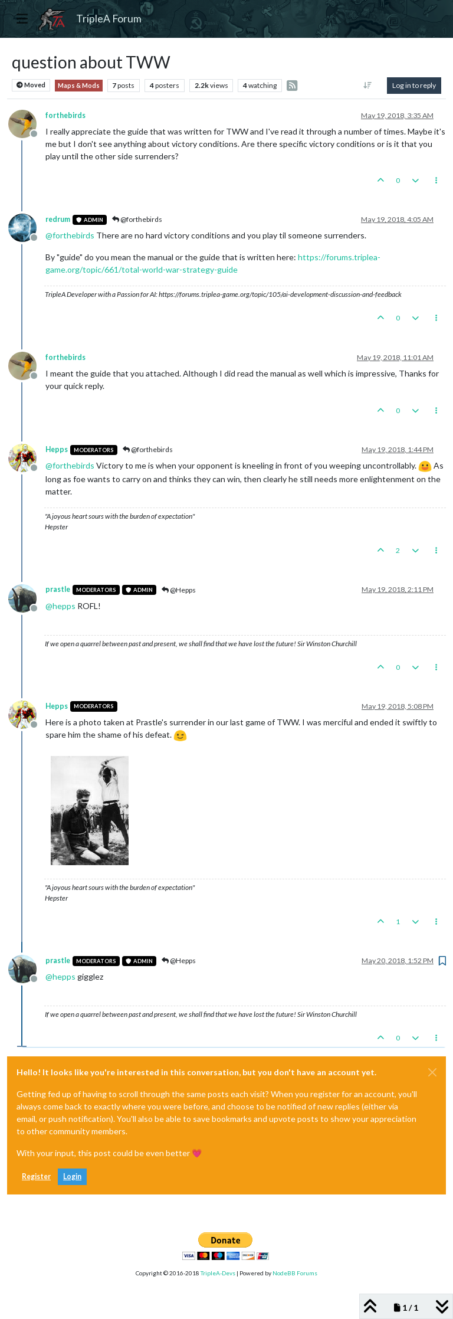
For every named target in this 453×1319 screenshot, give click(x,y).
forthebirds (65, 115)
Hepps (56, 449)
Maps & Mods (79, 85)
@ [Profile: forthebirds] (69, 235)
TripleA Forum (109, 18)
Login (72, 1176)
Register (36, 1176)
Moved (31, 85)
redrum (57, 219)
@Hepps (179, 589)
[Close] (432, 1072)
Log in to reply (414, 85)
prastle (57, 589)
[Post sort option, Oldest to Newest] (368, 85)
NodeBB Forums (295, 1273)
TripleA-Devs (218, 1273)
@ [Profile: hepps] (60, 606)
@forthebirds (137, 219)
